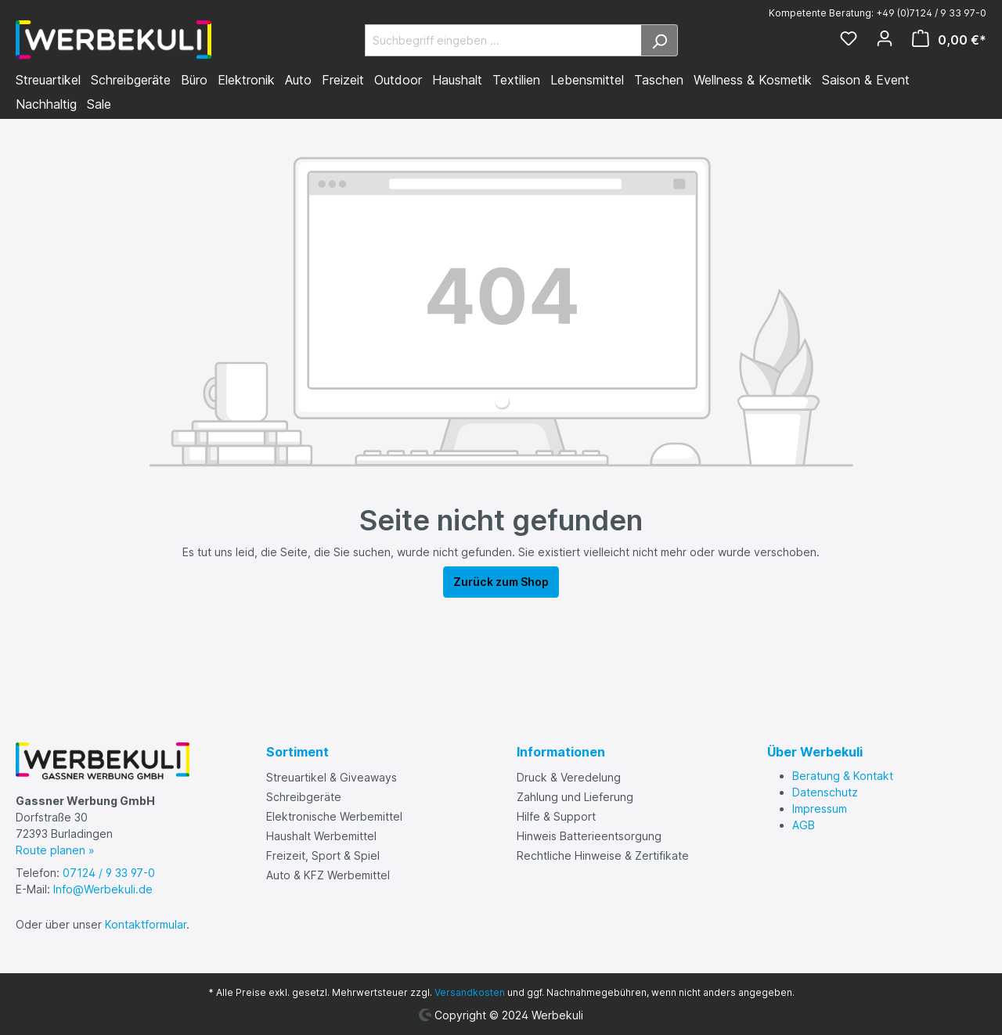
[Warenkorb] (944, 40)
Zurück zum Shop (501, 581)
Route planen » (55, 850)
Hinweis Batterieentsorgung (589, 836)
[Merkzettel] (849, 40)
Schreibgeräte (303, 796)
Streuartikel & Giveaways (331, 777)
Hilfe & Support (556, 816)
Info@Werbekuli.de (103, 889)
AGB (803, 825)
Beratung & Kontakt (842, 775)
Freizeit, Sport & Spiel (323, 855)
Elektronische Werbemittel (334, 816)
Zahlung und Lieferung (575, 796)
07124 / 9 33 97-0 (109, 872)
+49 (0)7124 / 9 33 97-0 (931, 13)
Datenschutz (825, 792)
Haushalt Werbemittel (321, 836)
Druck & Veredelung (569, 777)
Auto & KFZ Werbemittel (328, 875)
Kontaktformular (145, 924)
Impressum (819, 808)
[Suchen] (659, 40)
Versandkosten (469, 992)
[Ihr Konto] (885, 40)
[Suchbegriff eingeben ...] (503, 40)
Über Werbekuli (815, 752)
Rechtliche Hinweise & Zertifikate (603, 855)
